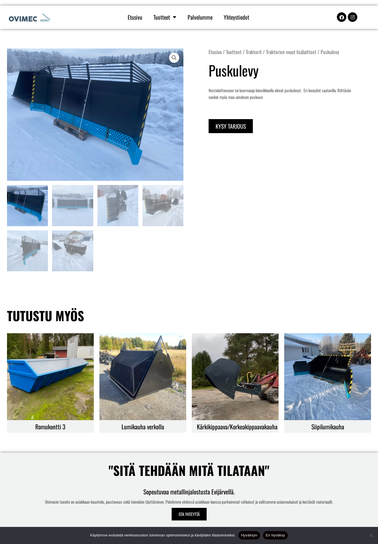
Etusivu (135, 17)
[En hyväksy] (371, 535)
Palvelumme (200, 17)
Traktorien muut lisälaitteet (291, 51)
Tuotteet (164, 17)
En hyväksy (275, 535)
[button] (174, 58)
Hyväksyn (249, 535)
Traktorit (254, 51)
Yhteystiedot (236, 17)
